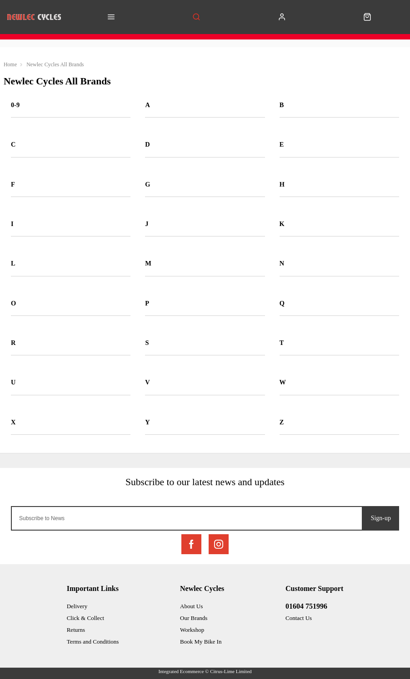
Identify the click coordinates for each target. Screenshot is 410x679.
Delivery (77, 606)
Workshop (192, 629)
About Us (191, 606)
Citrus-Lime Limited (230, 671)
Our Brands (193, 618)
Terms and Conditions (93, 641)
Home (10, 64)
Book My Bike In (200, 641)
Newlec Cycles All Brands (55, 64)
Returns (76, 629)
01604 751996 (306, 606)
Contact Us (298, 618)
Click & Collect (85, 618)
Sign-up (381, 518)
